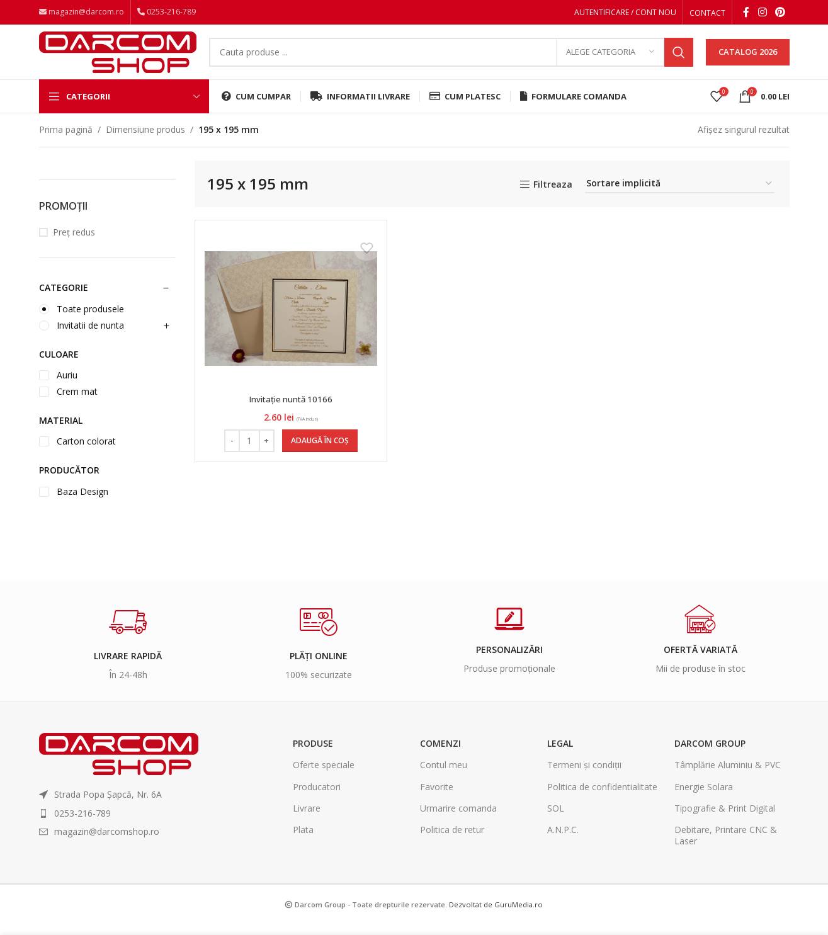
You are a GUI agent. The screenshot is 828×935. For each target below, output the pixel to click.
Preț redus (74, 245)
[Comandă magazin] (679, 197)
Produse (313, 756)
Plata (303, 843)
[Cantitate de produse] (248, 454)
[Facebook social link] (746, 13)
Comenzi (440, 756)
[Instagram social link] (762, 13)
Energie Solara (703, 799)
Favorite (436, 799)
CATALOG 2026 (747, 59)
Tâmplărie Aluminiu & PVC (727, 778)
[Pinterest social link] (780, 13)
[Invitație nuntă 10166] (290, 321)
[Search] (451, 59)
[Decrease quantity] (231, 454)
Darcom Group (710, 756)
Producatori (317, 799)
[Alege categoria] (610, 60)
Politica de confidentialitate (602, 799)
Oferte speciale (323, 778)
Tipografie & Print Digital (724, 821)
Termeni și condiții (584, 778)
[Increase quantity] (265, 454)
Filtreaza (552, 198)
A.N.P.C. (563, 843)
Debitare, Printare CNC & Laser (725, 848)
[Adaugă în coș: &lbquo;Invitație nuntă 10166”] (318, 454)
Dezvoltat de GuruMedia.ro (496, 917)
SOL (555, 821)
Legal (560, 756)
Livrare (306, 821)
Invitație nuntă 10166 (289, 412)
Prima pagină (66, 143)
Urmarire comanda (458, 821)
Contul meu (443, 778)
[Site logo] (117, 58)
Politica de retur (452, 843)
